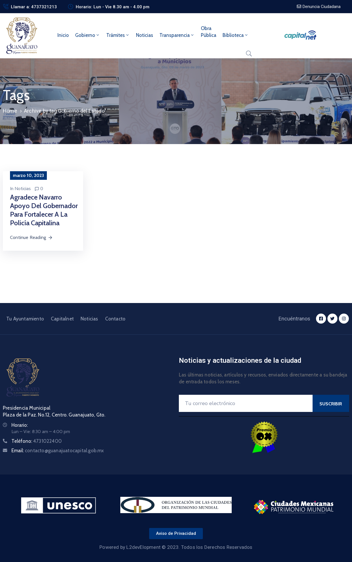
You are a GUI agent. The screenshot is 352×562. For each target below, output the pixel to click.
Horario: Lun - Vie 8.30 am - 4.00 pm (112, 6)
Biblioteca (236, 35)
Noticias (144, 35)
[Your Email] (246, 403)
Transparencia (177, 35)
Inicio (63, 35)
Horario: (19, 425)
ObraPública (208, 31)
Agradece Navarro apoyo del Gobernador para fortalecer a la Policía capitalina (44, 210)
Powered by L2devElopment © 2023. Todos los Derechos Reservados (175, 547)
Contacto (115, 319)
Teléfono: (36, 441)
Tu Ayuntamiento (25, 319)
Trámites (118, 35)
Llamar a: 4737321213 (34, 6)
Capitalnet (62, 319)
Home (10, 111)
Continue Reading (31, 237)
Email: (57, 450)
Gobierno (87, 35)
